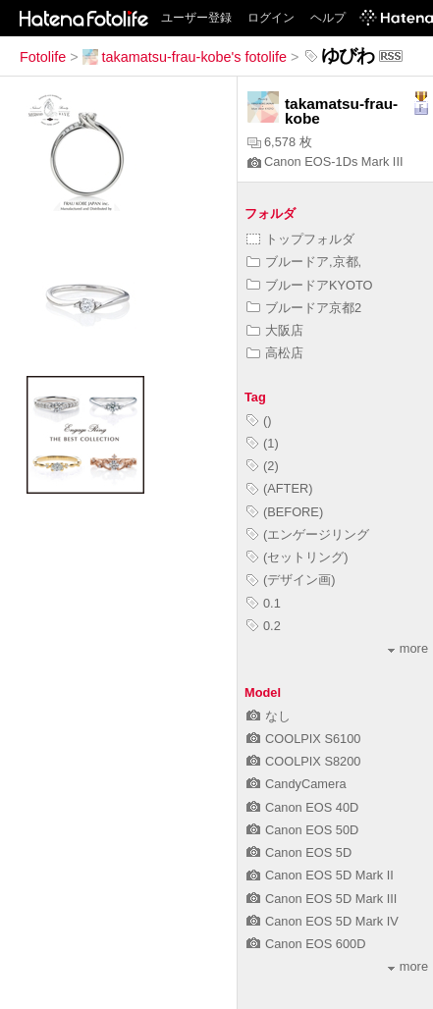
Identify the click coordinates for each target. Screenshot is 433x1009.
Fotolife (43, 57)
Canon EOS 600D (305, 943)
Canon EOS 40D (302, 807)
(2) (262, 465)
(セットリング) (297, 557)
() (259, 420)
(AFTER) (279, 488)
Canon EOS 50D (302, 830)
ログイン (271, 18)
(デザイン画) (291, 579)
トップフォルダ (300, 239)
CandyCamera (296, 783)
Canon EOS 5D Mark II (320, 875)
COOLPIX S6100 (303, 738)
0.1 (263, 603)
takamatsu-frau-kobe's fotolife (184, 57)
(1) (262, 443)
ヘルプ (328, 18)
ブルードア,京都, (303, 261)
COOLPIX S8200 (303, 761)
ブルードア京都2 (303, 307)
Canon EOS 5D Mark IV (322, 921)
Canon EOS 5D (299, 852)
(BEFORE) (284, 511)
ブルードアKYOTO (309, 285)
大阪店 (274, 330)
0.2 (263, 625)
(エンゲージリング (307, 534)
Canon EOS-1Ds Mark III (325, 161)
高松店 (274, 352)
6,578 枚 (279, 141)
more (408, 648)
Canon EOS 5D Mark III (321, 898)
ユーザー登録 (196, 18)
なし (268, 716)
